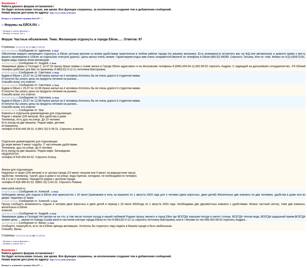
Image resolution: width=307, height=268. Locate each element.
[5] (30, 47)
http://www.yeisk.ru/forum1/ (63, 13)
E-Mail (55, 51)
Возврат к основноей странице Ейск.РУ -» (22, 18)
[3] (24, 47)
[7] (37, 47)
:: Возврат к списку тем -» (13, 33)
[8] (40, 47)
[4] (27, 47)
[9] (43, 47)
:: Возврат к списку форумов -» (16, 31)
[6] (33, 47)
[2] (20, 47)
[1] (17, 47)
